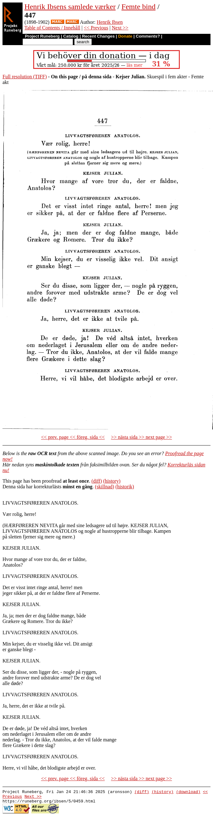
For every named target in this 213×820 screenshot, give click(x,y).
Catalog (71, 36)
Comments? (148, 36)
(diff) (96, 481)
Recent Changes (98, 36)
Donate (125, 36)
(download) (188, 792)
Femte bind (139, 7)
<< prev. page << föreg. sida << (73, 437)
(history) (111, 481)
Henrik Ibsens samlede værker (70, 7)
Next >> (120, 27)
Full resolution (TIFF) (25, 76)
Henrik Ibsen (110, 22)
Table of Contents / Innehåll (52, 27)
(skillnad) (104, 486)
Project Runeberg (42, 36)
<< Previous (96, 27)
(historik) (124, 486)
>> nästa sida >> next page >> (141, 437)
